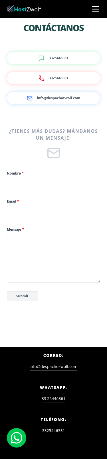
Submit (22, 296)
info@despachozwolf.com (54, 366)
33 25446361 (54, 398)
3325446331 (53, 430)
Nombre (15, 173)
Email (13, 201)
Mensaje (15, 229)
